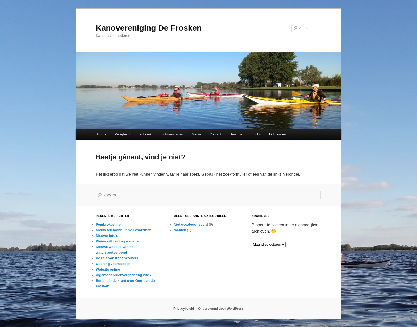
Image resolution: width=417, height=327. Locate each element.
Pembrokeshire (108, 224)
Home (101, 134)
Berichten (237, 134)
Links (257, 134)
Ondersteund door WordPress (221, 309)
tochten (180, 230)
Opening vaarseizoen (113, 264)
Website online (108, 269)
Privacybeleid (183, 309)
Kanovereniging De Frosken (149, 27)
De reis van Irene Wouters (117, 258)
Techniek (145, 134)
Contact (215, 134)
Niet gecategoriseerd (191, 224)
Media (196, 134)
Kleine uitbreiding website (117, 241)
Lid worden (277, 134)
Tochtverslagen (171, 134)
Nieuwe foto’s (107, 236)
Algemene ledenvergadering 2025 (123, 275)
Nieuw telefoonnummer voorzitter (123, 230)
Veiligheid (122, 134)
